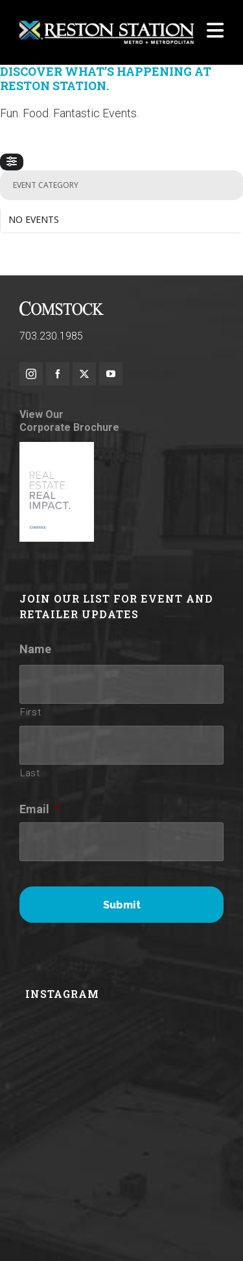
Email (39, 809)
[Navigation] (215, 32)
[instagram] (31, 374)
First (30, 712)
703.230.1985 (51, 336)
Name (35, 649)
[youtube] (110, 374)
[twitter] (84, 374)
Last (30, 773)
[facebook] (57, 374)
